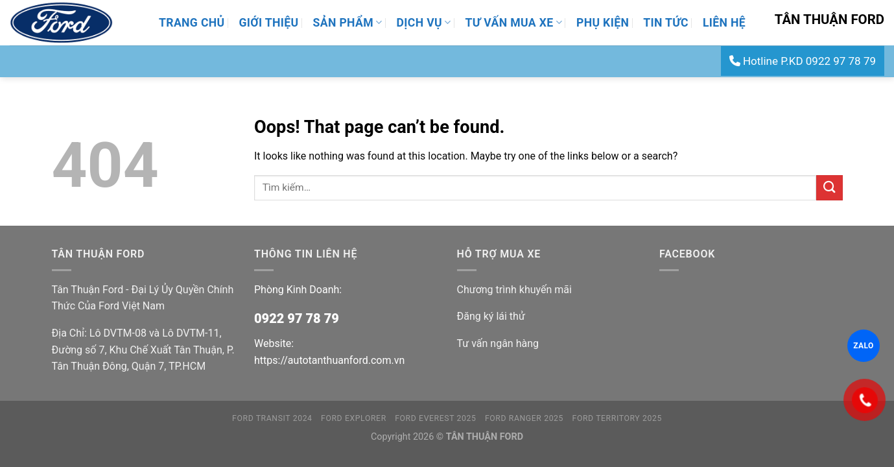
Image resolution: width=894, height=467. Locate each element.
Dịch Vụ (424, 22)
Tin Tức (665, 22)
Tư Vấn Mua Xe (513, 22)
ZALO (863, 345)
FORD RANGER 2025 (524, 418)
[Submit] (829, 187)
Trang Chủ (191, 22)
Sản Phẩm (347, 22)
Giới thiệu (268, 22)
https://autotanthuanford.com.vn (329, 360)
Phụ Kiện (602, 22)
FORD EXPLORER (353, 418)
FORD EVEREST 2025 (435, 418)
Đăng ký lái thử (491, 316)
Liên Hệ (724, 22)
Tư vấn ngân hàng (498, 343)
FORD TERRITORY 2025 (617, 418)
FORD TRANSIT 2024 (272, 418)
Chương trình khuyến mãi (514, 289)
